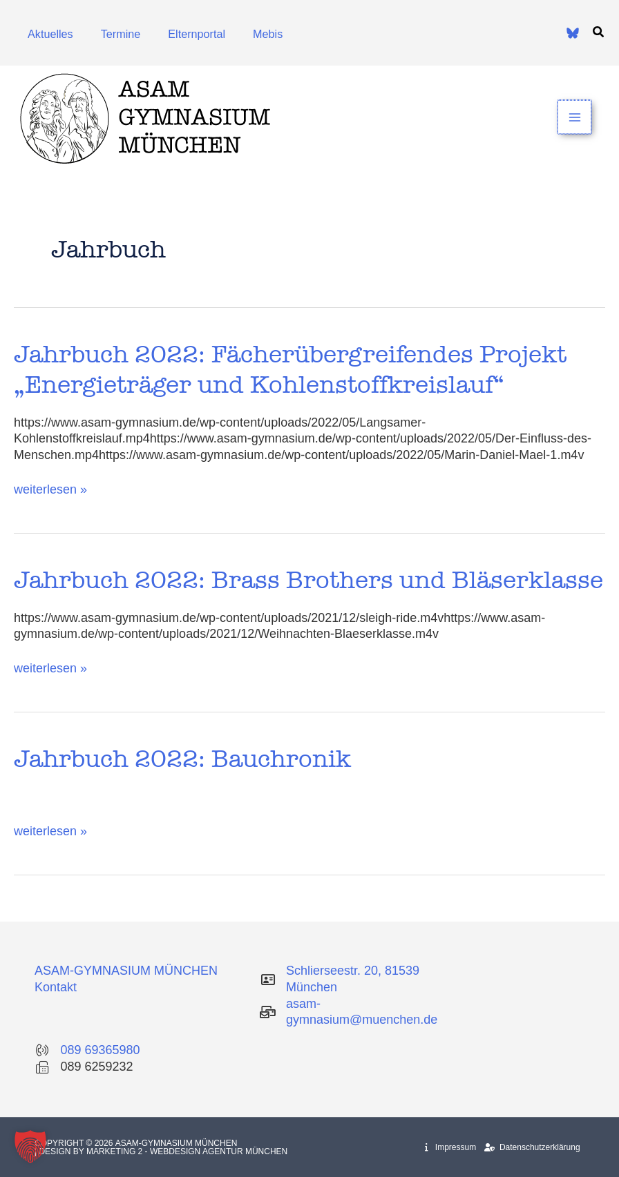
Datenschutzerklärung (532, 1147)
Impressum (450, 1147)
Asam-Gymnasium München (177, 1143)
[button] (599, 32)
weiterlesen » (50, 489)
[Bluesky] (572, 33)
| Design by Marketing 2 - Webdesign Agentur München (161, 1151)
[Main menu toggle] (575, 117)
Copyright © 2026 (75, 1143)
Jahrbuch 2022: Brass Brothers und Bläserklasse (308, 579)
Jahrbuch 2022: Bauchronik (182, 758)
